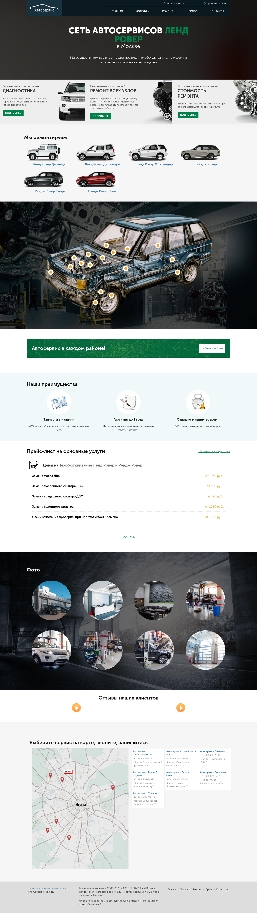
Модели (142, 11)
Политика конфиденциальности (45, 888)
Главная (117, 11)
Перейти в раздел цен (214, 451)
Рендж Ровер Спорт (50, 191)
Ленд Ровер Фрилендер (154, 164)
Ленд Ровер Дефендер (50, 164)
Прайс (192, 11)
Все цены (128, 537)
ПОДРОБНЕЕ (13, 112)
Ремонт (169, 11)
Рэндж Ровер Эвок (102, 191)
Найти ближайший (212, 348)
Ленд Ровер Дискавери (102, 164)
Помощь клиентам (174, 3)
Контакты (217, 11)
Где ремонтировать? (216, 3)
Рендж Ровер (207, 164)
